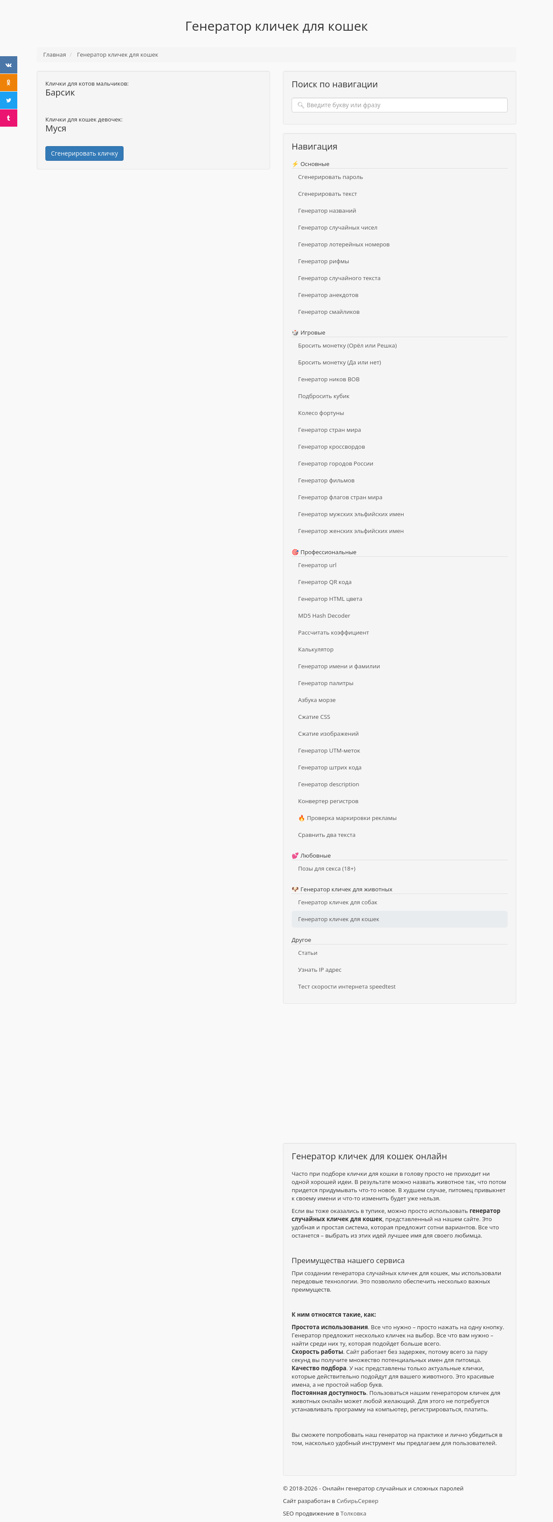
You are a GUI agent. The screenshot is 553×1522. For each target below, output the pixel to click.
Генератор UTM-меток (329, 750)
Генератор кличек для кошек (338, 919)
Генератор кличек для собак (337, 902)
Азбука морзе (317, 700)
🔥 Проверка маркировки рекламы (347, 818)
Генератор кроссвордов (331, 446)
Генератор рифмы (323, 261)
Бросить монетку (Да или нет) (339, 362)
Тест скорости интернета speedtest (347, 986)
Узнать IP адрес (319, 969)
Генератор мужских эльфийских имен (351, 514)
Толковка (353, 1513)
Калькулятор (316, 649)
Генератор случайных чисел (338, 227)
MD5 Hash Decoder (324, 615)
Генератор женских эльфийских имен (351, 531)
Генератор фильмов (326, 480)
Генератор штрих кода (330, 767)
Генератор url (317, 565)
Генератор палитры (325, 683)
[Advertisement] (153, 238)
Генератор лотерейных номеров (344, 244)
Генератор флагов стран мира (340, 497)
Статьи (308, 953)
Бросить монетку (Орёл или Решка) (347, 345)
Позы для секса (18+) (327, 868)
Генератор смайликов (329, 312)
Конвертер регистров (328, 801)
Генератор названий (327, 210)
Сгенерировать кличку (84, 153)
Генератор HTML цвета (330, 599)
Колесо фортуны (321, 413)
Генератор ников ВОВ (328, 379)
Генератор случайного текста (339, 278)
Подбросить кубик (324, 396)
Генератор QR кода (325, 582)
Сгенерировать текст (327, 194)
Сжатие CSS (314, 717)
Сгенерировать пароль (330, 177)
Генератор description (328, 784)
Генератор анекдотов (328, 295)
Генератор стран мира (329, 430)
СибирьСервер (357, 1501)
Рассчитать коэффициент (333, 632)
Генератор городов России (335, 463)
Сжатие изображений (328, 733)
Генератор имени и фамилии (339, 666)
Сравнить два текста (327, 835)
